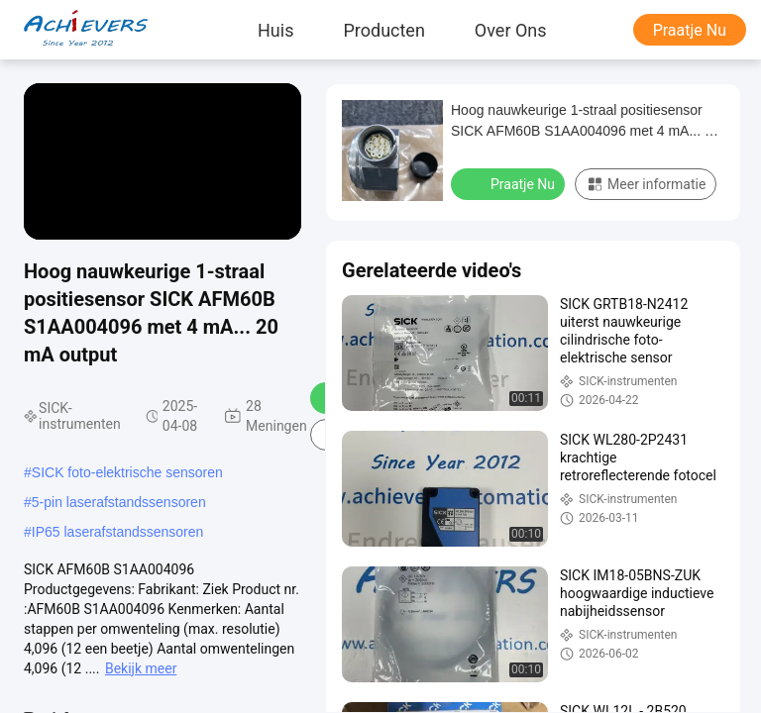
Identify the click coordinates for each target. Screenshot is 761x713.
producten (383, 30)
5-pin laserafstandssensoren (119, 502)
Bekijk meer (140, 668)
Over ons (511, 30)
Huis (275, 30)
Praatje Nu (689, 30)
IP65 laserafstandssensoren (118, 532)
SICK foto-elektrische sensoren (127, 472)
